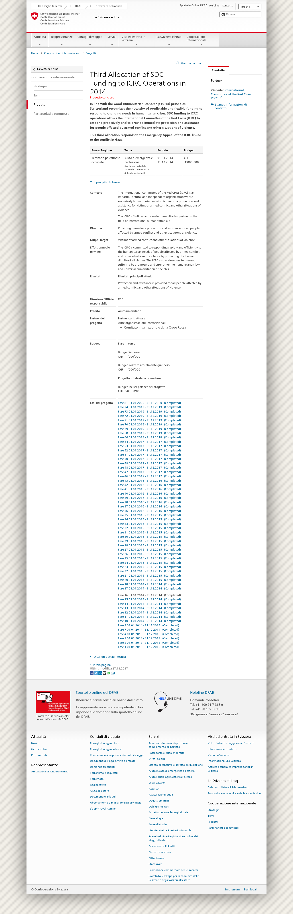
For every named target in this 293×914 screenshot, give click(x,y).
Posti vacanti (39, 754)
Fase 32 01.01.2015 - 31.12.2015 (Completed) (149, 528)
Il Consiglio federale (50, 6)
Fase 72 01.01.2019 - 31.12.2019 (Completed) (149, 415)
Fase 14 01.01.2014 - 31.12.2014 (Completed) (149, 603)
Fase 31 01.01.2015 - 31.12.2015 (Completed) (149, 532)
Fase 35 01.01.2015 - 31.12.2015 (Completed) (149, 515)
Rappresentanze (62, 40)
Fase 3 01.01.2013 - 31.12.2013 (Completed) (148, 638)
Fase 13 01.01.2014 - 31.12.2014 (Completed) (149, 608)
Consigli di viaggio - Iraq (104, 743)
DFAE (78, 6)
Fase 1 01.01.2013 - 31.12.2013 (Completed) (148, 647)
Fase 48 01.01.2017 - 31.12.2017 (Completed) (149, 467)
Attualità (40, 40)
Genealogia (156, 818)
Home (35, 53)
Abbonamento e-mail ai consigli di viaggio (115, 802)
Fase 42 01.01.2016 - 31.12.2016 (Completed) (149, 485)
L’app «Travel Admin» (103, 808)
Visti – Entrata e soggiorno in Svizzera (231, 743)
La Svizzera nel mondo (108, 6)
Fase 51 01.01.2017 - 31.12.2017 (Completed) (149, 454)
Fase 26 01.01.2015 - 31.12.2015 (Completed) (149, 554)
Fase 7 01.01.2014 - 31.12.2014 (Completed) (148, 629)
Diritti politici (157, 758)
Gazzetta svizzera (160, 852)
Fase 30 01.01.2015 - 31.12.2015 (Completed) (149, 536)
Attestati (154, 788)
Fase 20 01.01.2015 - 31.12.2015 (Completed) (149, 579)
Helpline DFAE (202, 692)
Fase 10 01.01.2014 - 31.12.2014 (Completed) (149, 621)
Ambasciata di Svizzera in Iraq (49, 771)
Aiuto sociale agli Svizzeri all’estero (170, 776)
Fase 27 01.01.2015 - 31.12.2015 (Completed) (149, 549)
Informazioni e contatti (222, 749)
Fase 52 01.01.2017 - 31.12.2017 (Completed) (149, 450)
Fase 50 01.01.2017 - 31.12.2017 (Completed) (149, 459)
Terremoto (97, 778)
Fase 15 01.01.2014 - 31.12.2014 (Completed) (149, 599)
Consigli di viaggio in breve (106, 749)
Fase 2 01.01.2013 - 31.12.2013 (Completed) (148, 642)
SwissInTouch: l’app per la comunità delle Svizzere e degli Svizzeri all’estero (174, 877)
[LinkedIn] (100, 672)
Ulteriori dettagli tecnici (109, 656)
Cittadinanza (157, 858)
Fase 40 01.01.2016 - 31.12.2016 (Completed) (149, 493)
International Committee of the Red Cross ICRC (231, 94)
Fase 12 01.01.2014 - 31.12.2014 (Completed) (149, 612)
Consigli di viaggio (90, 40)
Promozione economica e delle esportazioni (234, 793)
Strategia (213, 809)
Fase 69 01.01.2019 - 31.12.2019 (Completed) (149, 429)
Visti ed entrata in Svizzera (136, 40)
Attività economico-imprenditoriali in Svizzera (230, 768)
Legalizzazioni (157, 782)
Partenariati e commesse (223, 827)
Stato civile (155, 864)
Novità (35, 743)
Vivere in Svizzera (219, 754)
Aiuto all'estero (99, 790)
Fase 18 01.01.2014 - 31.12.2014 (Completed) (149, 584)
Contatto (216, 70)
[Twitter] (96, 672)
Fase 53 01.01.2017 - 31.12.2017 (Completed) (149, 446)
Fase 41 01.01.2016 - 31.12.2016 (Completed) (149, 489)
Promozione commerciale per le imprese (174, 870)
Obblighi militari (159, 806)
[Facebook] (92, 672)
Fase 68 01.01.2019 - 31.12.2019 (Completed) (149, 433)
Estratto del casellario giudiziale (168, 812)
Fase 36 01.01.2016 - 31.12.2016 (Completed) (149, 511)
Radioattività (98, 784)
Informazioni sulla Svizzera (224, 760)
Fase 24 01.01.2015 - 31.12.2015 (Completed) (149, 562)
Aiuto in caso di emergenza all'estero (172, 770)
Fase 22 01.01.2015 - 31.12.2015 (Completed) (149, 571)
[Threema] (105, 672)
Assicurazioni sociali (161, 794)
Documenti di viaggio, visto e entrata (113, 760)
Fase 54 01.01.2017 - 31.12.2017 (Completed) (149, 441)
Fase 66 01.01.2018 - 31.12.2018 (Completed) (149, 437)
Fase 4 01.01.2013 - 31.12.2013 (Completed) (148, 634)
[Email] (113, 672)
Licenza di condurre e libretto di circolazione (176, 764)
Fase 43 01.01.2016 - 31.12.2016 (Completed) (149, 480)
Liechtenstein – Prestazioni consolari (171, 830)
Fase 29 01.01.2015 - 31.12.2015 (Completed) (149, 541)
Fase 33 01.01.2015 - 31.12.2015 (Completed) (149, 523)
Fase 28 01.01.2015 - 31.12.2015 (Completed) (149, 545)
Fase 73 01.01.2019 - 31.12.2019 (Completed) (149, 411)
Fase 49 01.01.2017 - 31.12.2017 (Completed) (149, 463)
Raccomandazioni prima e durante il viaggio (117, 754)
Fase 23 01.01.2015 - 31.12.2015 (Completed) (149, 567)
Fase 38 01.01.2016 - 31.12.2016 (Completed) (149, 502)
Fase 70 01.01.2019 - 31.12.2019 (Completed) (149, 424)
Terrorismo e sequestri (104, 772)
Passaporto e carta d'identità (167, 752)
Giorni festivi (39, 749)
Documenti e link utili (103, 796)
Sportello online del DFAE (97, 692)
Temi (211, 815)
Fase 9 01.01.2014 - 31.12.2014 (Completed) (148, 625)
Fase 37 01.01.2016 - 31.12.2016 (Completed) (149, 506)
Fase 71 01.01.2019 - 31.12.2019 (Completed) (149, 420)
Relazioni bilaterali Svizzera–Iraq (228, 787)
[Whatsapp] (109, 672)
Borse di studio (158, 824)
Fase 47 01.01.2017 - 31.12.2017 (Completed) (149, 472)
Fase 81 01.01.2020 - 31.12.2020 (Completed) (149, 403)
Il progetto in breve (106, 182)
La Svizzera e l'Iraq (169, 40)
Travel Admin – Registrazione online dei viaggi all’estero (173, 838)
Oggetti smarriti (159, 800)
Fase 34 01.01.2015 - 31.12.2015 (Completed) (149, 519)
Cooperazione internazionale (201, 40)
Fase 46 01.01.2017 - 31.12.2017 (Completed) (149, 476)
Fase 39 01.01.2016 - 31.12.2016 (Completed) (149, 497)
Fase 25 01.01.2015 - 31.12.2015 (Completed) (149, 558)
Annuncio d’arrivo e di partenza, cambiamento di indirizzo (168, 745)
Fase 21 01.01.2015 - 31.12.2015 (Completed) (149, 575)
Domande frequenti (102, 766)
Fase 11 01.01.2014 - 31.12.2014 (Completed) (149, 616)
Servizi (112, 40)
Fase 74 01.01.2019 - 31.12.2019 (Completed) (149, 407)
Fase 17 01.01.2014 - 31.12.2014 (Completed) (149, 588)
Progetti (213, 821)
